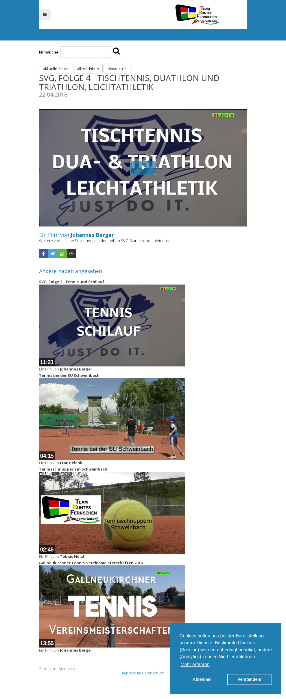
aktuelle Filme (56, 68)
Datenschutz (153, 673)
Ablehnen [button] (202, 679)
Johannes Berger (92, 234)
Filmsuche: (49, 52)
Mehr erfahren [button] (195, 664)
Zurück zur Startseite (57, 668)
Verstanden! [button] (249, 679)
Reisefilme (117, 68)
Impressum (131, 673)
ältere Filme (88, 68)
